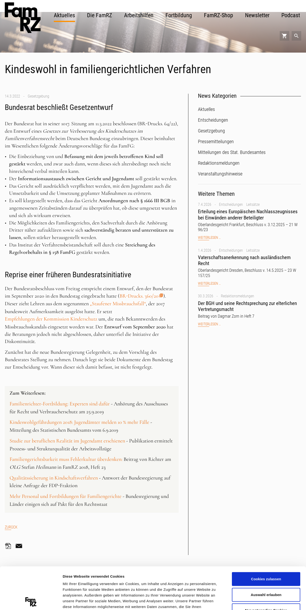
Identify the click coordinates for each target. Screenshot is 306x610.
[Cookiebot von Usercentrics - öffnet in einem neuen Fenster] (31, 600)
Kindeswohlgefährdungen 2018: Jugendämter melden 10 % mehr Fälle (79, 422)
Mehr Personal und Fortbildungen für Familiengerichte (65, 496)
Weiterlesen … (209, 237)
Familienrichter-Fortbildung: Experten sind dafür (60, 404)
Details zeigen (254, 600)
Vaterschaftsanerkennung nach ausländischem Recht (244, 260)
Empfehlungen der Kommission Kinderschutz (51, 319)
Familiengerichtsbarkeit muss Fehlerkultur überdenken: (66, 459)
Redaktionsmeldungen (237, 296)
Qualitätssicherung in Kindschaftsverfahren (54, 478)
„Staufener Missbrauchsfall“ (118, 303)
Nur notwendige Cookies (266, 568)
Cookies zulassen (266, 537)
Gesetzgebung (38, 96)
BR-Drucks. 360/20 (139, 296)
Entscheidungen (231, 204)
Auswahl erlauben (266, 552)
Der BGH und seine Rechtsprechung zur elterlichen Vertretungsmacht (247, 306)
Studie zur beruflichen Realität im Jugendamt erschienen (67, 441)
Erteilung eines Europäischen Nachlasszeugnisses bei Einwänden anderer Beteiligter (248, 214)
